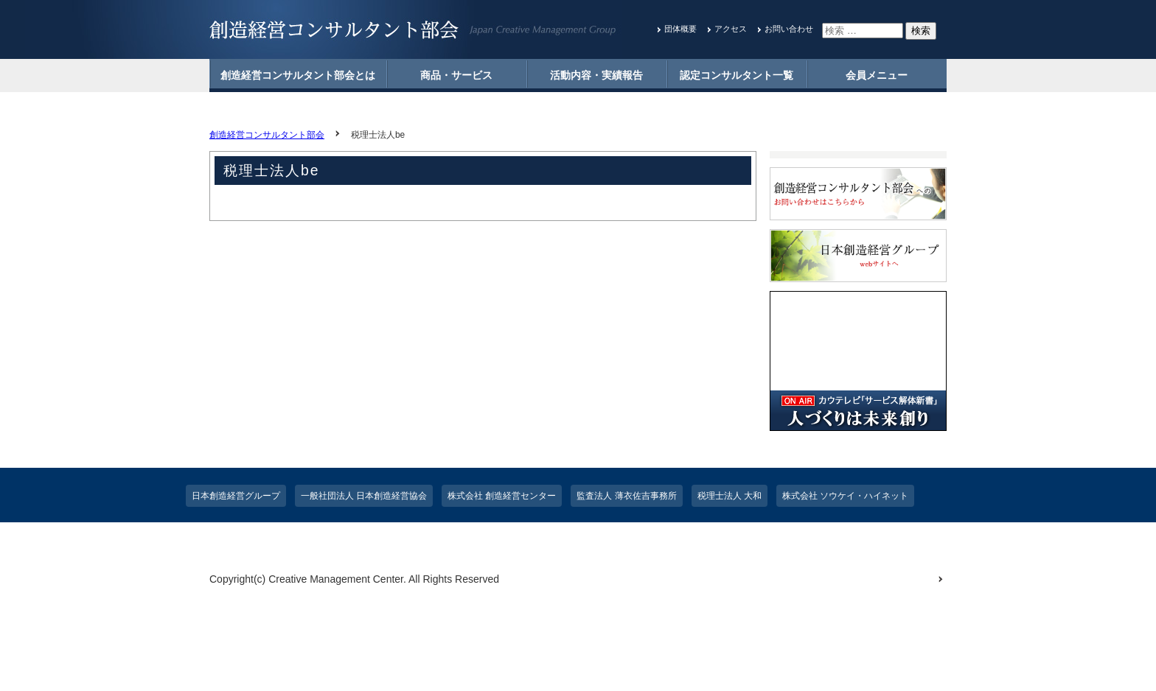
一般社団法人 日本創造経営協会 (364, 496)
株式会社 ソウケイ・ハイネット (845, 496)
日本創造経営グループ (236, 496)
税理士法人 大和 (729, 496)
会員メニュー (877, 75)
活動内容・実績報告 (596, 75)
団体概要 (680, 28)
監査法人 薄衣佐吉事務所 (626, 496)
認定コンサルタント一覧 (736, 75)
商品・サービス (456, 75)
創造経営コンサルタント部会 (266, 135)
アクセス (730, 28)
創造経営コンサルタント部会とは (297, 75)
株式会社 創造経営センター (502, 496)
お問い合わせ (789, 28)
